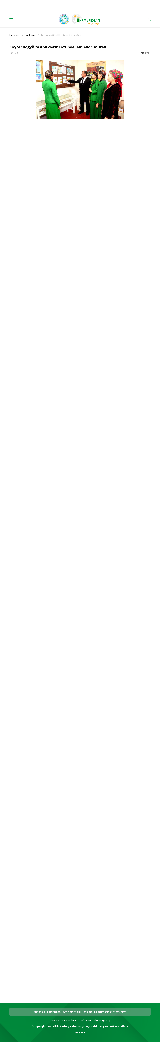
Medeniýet (30, 35)
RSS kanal (80, 1032)
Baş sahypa (14, 35)
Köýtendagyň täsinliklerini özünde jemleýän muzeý (63, 35)
